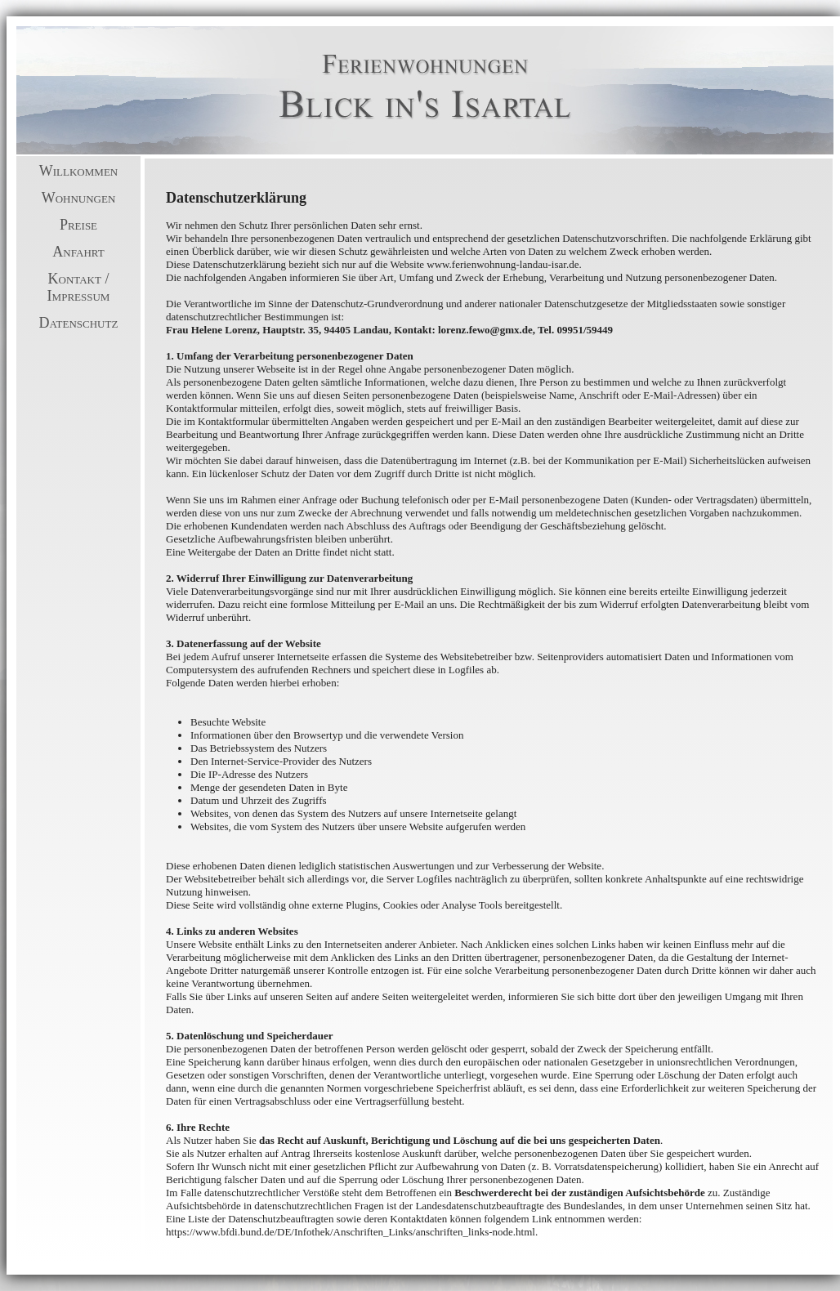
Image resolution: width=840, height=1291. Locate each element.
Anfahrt (78, 251)
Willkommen (78, 171)
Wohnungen (79, 198)
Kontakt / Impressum (78, 287)
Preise (78, 225)
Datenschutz (78, 323)
